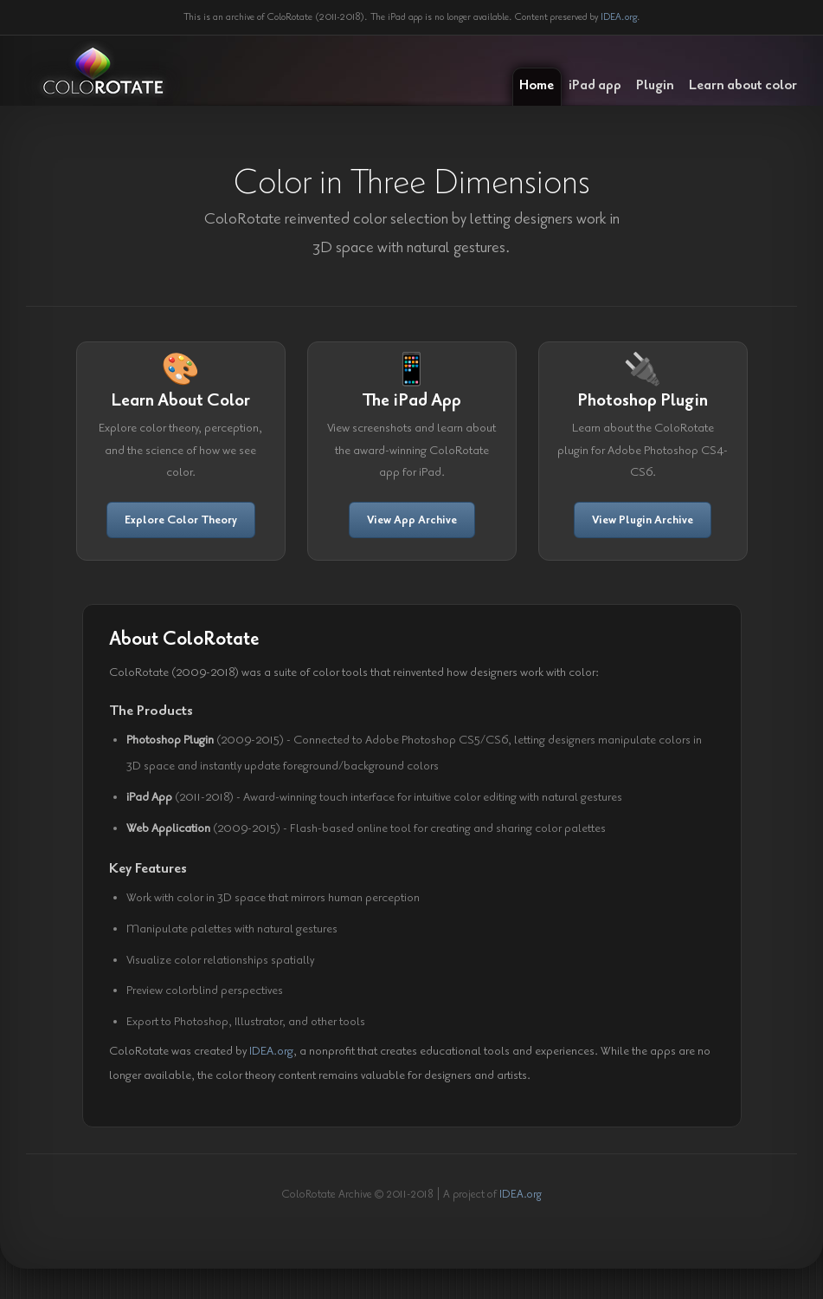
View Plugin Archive (642, 520)
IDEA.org (619, 17)
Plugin (655, 85)
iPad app (595, 85)
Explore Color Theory (181, 520)
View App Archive (412, 520)
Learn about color (743, 85)
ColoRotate (103, 71)
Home (536, 85)
